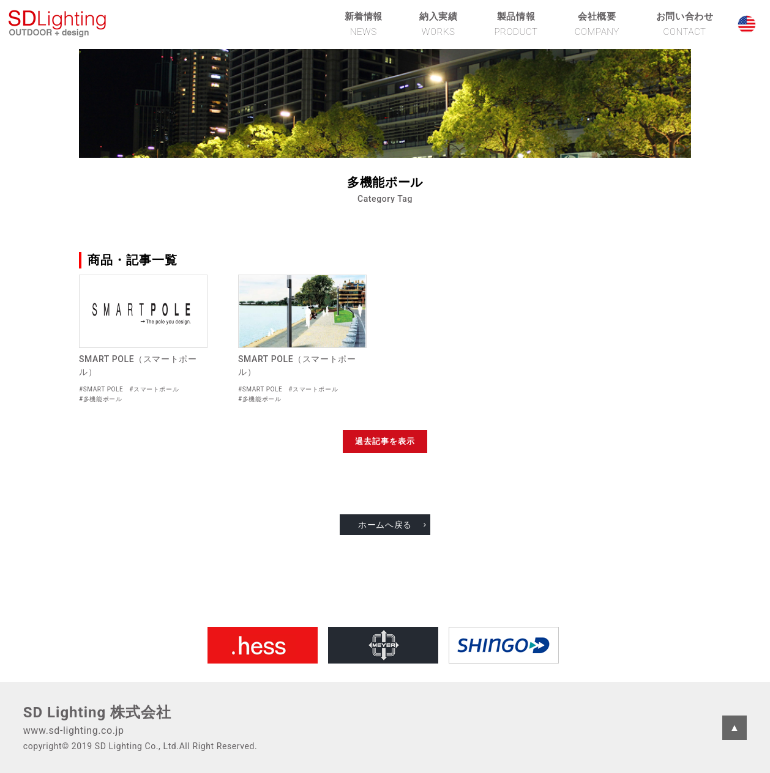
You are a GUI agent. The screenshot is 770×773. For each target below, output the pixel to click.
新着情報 (364, 24)
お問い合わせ (685, 24)
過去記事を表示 (385, 441)
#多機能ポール (100, 399)
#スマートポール (154, 389)
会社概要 (597, 24)
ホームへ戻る (385, 525)
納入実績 (438, 24)
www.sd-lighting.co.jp (73, 730)
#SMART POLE (101, 389)
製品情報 (515, 24)
